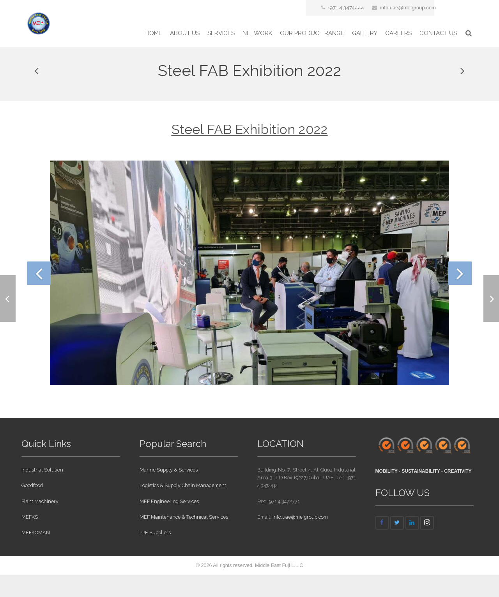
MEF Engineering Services (169, 523)
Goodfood (32, 508)
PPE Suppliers (155, 555)
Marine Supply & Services (169, 492)
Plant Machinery (39, 523)
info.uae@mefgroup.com (408, 8)
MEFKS (29, 539)
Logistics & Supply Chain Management (183, 508)
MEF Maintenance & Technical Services (184, 539)
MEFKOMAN (35, 555)
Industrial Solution (42, 492)
